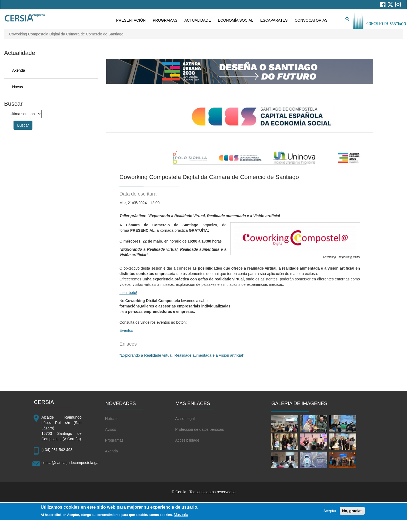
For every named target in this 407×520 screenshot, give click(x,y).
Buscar (23, 125)
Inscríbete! (128, 292)
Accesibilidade (187, 440)
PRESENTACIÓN (131, 20)
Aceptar (329, 512)
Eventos (126, 330)
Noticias (112, 418)
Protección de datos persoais (199, 429)
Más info (181, 516)
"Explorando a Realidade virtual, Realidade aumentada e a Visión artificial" (182, 355)
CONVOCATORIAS (311, 20)
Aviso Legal (185, 418)
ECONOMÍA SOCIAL (235, 20)
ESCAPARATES (274, 20)
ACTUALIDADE (197, 20)
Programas (114, 440)
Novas (17, 87)
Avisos (110, 429)
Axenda (18, 70)
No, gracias (352, 512)
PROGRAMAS (165, 20)
